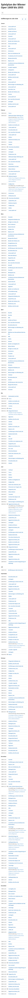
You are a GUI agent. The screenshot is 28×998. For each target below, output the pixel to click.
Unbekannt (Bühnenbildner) (14, 647)
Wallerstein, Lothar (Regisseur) (16, 189)
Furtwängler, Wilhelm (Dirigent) (15, 715)
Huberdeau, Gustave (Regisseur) (15, 414)
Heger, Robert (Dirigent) (13, 838)
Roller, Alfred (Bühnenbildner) (15, 190)
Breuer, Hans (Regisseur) (19, 645)
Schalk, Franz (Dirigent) (13, 178)
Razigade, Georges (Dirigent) (14, 412)
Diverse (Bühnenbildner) (13, 718)
